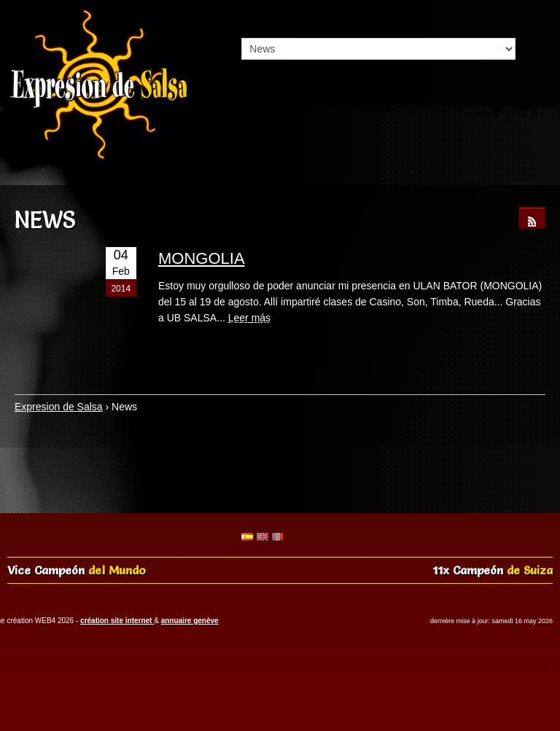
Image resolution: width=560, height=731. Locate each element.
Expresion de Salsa (59, 407)
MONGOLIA (201, 258)
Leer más (249, 318)
